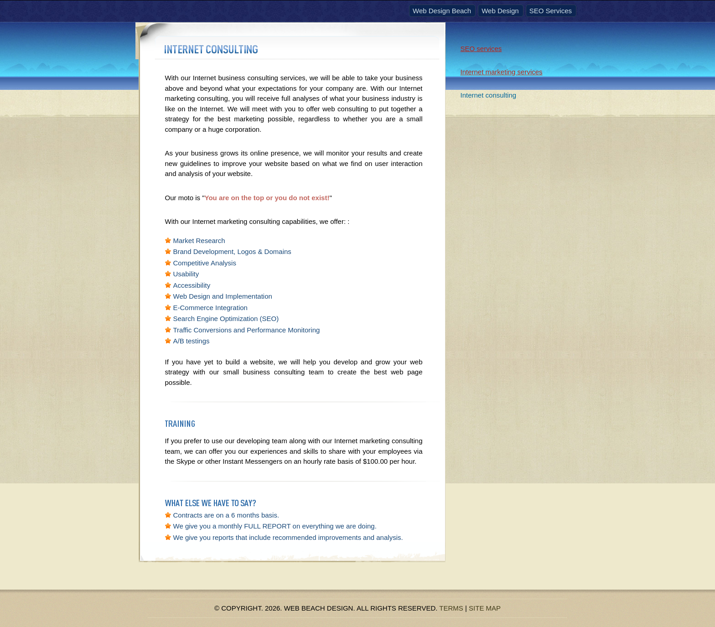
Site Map (485, 608)
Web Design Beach (442, 11)
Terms (451, 608)
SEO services (481, 48)
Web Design (500, 11)
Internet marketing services (502, 72)
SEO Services (550, 11)
